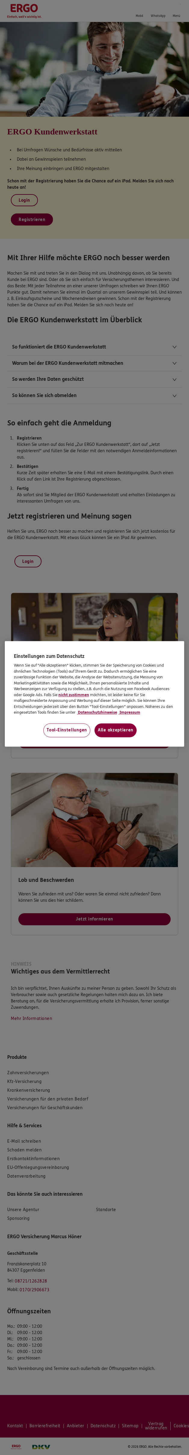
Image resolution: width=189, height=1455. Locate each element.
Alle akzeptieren (115, 730)
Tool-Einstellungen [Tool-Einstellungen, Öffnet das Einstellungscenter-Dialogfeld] (67, 730)
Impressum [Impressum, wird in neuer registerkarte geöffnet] (129, 712)
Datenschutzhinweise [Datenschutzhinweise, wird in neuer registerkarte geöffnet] (97, 712)
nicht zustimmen (73, 695)
